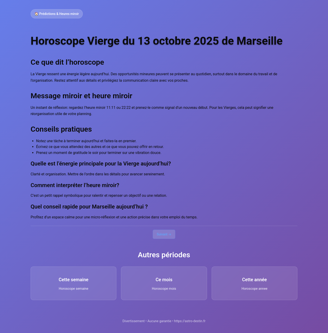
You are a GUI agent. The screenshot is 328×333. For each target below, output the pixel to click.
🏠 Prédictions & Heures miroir (57, 14)
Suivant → (164, 234)
